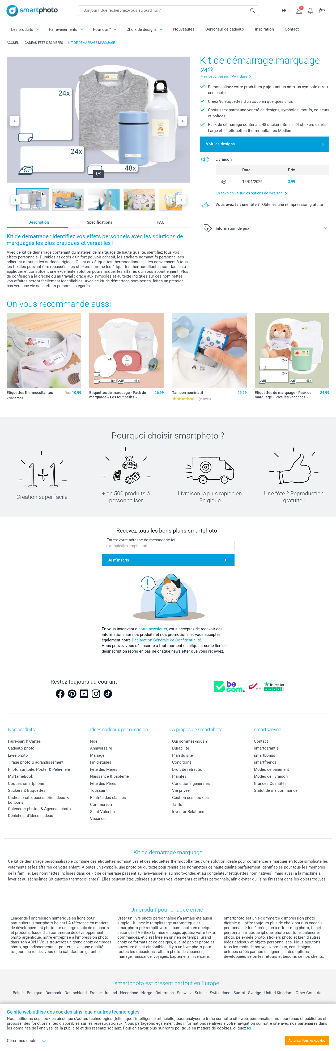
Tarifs (177, 804)
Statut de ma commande (275, 790)
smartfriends (265, 762)
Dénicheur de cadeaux (224, 29)
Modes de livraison (271, 776)
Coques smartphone (26, 783)
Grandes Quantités (270, 783)
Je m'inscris (118, 560)
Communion (101, 804)
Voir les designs (220, 144)
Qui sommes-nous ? (189, 741)
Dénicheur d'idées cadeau (30, 815)
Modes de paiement (271, 769)
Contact (292, 29)
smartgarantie (266, 748)
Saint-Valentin (102, 811)
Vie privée (181, 790)
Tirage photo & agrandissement (35, 762)
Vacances (99, 818)
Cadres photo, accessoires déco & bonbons (38, 800)
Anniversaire (101, 748)
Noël (94, 741)
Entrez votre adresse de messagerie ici (141, 540)
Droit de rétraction (188, 769)
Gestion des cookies (190, 797)
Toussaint (99, 790)
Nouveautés (183, 29)
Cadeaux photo (21, 748)
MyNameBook (20, 776)
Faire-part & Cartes (24, 741)
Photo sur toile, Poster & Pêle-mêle (39, 769)
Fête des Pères (103, 783)
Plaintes (179, 776)
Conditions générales (191, 783)
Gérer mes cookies (26, 1040)
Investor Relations (188, 811)
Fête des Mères (103, 769)
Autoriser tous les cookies (306, 1041)
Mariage (97, 755)
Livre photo (18, 755)
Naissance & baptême (109, 776)
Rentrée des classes (108, 797)
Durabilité (180, 748)
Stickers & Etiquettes (26, 790)
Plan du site (182, 755)
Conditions (182, 762)
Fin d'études (100, 762)
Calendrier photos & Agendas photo (39, 808)
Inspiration (264, 29)
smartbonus (264, 755)
